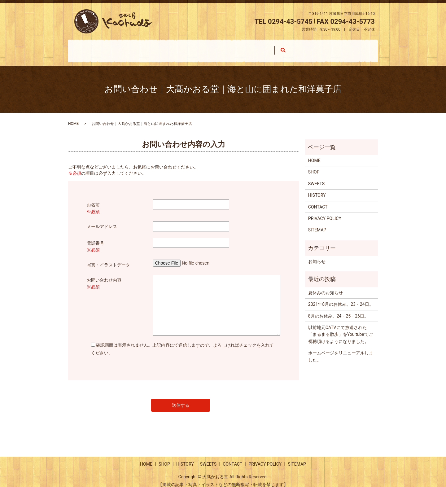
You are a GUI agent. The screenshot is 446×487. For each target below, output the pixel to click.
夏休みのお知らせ (325, 286)
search (370, 48)
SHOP (151, 47)
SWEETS (267, 47)
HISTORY (208, 47)
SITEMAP (317, 224)
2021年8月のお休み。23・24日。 (341, 298)
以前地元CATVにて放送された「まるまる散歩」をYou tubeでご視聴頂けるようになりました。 (340, 328)
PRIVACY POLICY (324, 212)
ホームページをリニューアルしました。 (340, 350)
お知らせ (317, 255)
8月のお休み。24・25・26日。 (338, 310)
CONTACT (327, 47)
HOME (98, 47)
